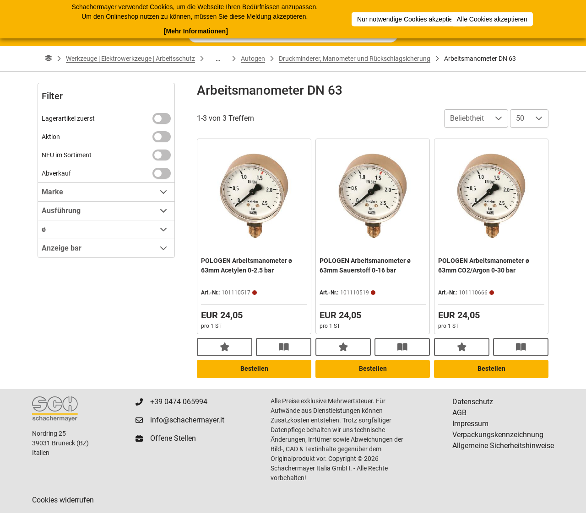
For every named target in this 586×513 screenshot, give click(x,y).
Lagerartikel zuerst (68, 118)
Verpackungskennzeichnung (497, 434)
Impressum (470, 423)
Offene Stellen (173, 438)
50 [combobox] (520, 118)
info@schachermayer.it (187, 420)
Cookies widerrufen (63, 500)
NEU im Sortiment (67, 155)
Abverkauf (56, 173)
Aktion (51, 136)
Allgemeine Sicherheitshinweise (503, 445)
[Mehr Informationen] (196, 30)
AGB (459, 412)
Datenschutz (472, 401)
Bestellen (254, 368)
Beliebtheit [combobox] (467, 118)
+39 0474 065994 (178, 401)
